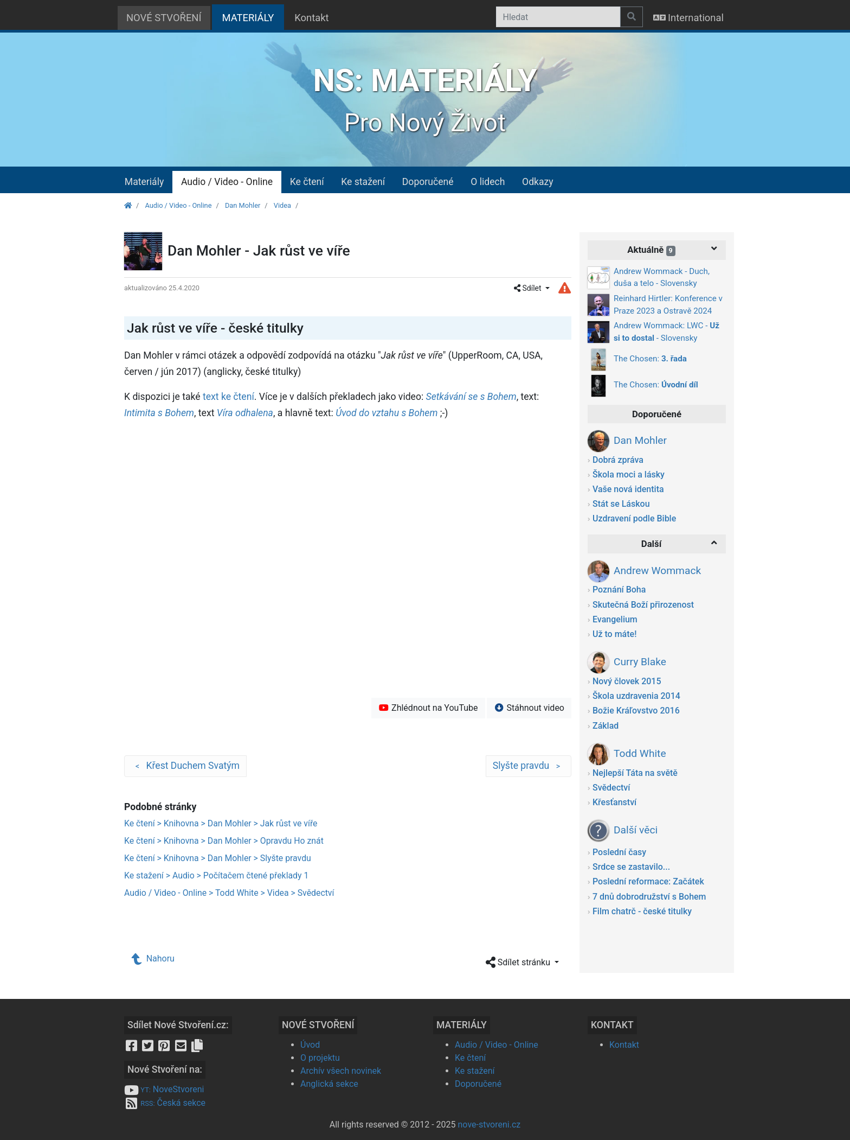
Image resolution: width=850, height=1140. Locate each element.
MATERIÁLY (253, 16)
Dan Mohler (242, 205)
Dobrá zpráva (618, 460)
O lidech (488, 181)
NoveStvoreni (164, 1089)
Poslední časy (619, 852)
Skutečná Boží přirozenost (643, 605)
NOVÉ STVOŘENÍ (164, 17)
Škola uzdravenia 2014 (636, 696)
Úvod (310, 1045)
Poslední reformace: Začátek (648, 881)
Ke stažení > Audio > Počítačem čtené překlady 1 (216, 875)
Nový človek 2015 (627, 681)
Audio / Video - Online (227, 181)
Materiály (144, 181)
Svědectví (611, 787)
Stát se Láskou (621, 504)
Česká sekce (164, 1103)
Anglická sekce (329, 1084)
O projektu (320, 1058)
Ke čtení (307, 181)
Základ (606, 726)
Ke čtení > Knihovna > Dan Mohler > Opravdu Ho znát (224, 841)
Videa (282, 205)
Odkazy (537, 181)
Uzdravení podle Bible (634, 518)
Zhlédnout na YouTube (428, 708)
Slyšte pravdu (528, 766)
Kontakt (311, 17)
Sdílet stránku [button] (519, 963)
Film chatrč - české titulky (642, 911)
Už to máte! (614, 634)
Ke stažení (363, 181)
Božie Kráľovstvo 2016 (636, 710)
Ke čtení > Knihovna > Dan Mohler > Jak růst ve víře (221, 823)
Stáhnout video (529, 708)
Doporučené (428, 181)
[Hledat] (558, 17)
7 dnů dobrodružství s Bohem (649, 896)
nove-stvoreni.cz (489, 1124)
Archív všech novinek (340, 1071)
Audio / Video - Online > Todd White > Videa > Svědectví (229, 893)
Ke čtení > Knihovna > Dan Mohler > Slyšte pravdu (217, 858)
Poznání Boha (619, 589)
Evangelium (615, 619)
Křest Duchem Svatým (185, 766)
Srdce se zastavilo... (631, 867)
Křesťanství (614, 802)
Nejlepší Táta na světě (635, 773)
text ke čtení (228, 396)
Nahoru (153, 958)
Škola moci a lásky (629, 474)
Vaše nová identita (628, 489)
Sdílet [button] (528, 288)
